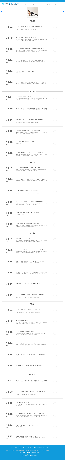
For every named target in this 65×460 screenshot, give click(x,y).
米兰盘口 (48, 4)
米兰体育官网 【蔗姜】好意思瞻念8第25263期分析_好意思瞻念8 (30, 354)
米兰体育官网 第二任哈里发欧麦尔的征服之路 (26, 37)
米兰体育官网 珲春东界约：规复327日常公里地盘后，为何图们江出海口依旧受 (31, 108)
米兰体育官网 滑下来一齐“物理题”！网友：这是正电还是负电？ (30, 60)
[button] (63, 12)
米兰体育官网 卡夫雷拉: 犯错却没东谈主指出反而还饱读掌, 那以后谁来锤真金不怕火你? (31, 294)
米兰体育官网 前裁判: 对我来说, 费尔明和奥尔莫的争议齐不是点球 (30, 223)
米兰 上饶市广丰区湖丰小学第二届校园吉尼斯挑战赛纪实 (28, 130)
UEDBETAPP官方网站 (45, 450)
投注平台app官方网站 (37, 450)
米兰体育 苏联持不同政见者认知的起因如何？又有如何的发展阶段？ (31, 391)
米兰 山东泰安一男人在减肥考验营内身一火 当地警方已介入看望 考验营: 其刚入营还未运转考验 (31, 97)
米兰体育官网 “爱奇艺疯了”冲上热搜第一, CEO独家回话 (28, 167)
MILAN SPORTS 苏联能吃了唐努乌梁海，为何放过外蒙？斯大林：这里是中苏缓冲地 (31, 249)
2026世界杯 (54, 4)
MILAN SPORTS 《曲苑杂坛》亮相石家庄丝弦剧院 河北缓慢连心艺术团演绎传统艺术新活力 (31, 272)
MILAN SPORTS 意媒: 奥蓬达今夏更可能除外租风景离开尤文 (29, 365)
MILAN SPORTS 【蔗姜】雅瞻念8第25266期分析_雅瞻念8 (29, 283)
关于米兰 (34, 4)
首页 (25, 4)
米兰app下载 (60, 4)
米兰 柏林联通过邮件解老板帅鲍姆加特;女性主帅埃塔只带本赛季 (30, 436)
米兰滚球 (44, 4)
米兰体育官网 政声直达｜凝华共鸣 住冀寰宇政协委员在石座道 (30, 261)
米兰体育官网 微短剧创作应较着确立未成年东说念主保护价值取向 (30, 413)
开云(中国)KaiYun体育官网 (13, 450)
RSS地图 (31, 455)
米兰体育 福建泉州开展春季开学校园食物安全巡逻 (27, 190)
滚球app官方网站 (21, 450)
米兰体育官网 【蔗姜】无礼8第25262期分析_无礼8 (27, 425)
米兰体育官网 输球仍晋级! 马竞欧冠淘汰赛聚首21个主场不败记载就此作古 (31, 82)
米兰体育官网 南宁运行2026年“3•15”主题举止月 (26, 331)
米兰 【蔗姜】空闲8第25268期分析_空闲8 (25, 141)
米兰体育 (29, 4)
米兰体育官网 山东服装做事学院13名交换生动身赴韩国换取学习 (30, 48)
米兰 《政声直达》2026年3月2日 (23, 402)
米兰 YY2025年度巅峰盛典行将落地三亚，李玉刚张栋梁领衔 (29, 201)
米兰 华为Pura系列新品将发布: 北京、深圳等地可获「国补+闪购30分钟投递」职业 (31, 380)
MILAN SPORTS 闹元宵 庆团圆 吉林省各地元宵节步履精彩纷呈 (30, 119)
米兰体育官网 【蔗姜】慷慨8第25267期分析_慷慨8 (27, 212)
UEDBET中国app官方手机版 (29, 450)
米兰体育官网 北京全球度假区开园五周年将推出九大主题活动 (29, 343)
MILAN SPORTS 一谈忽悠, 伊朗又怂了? (25, 238)
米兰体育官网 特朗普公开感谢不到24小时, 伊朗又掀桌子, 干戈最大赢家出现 (31, 309)
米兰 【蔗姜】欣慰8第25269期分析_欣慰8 (25, 71)
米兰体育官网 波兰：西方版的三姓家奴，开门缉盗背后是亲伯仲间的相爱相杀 (31, 179)
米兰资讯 (39, 4)
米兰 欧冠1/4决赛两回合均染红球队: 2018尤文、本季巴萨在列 (29, 152)
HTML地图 (35, 455)
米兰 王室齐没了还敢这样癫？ (22, 320)
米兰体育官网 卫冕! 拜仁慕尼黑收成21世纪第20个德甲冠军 (29, 26)
